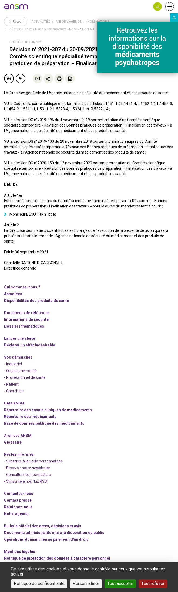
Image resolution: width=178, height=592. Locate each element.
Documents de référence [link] (26, 313)
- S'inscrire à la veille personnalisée (33, 461)
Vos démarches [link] (18, 357)
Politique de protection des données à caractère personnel (57, 558)
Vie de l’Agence (68, 21)
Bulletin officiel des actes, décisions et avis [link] (42, 526)
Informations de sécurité (26, 319)
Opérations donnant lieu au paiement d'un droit (46, 539)
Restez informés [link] (19, 454)
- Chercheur (14, 391)
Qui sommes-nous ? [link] (22, 287)
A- (21, 78)
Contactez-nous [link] (18, 493)
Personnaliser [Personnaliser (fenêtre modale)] (86, 583)
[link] (16, 6)
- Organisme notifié (20, 371)
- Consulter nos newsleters (27, 474)
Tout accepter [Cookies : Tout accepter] (120, 583)
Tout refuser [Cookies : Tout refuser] (152, 583)
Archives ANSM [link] (18, 435)
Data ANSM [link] (14, 403)
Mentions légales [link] (19, 551)
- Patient (11, 384)
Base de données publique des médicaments (44, 423)
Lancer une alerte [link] (19, 338)
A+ (9, 78)
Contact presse (18, 500)
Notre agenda (16, 514)
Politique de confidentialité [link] (39, 583)
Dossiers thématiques (24, 326)
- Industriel (13, 364)
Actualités (40, 21)
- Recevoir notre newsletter (27, 468)
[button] (157, 6)
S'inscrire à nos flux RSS (26, 481)
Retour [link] (16, 21)
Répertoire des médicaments (30, 416)
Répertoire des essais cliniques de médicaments (48, 410)
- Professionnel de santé (25, 377)
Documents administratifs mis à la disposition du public (54, 532)
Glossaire (13, 442)
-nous (18, 507)
